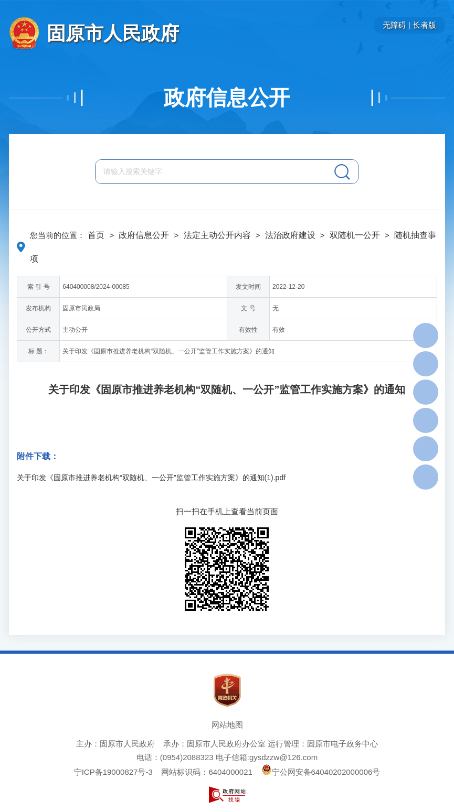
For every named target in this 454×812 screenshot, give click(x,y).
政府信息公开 (227, 97)
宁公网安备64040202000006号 (321, 771)
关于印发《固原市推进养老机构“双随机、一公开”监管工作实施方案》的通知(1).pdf (151, 477)
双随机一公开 (355, 235)
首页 (96, 235)
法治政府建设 (290, 235)
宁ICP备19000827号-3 (113, 771)
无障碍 (394, 24)
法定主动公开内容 (217, 235)
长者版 (424, 24)
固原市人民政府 (113, 33)
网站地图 (227, 724)
